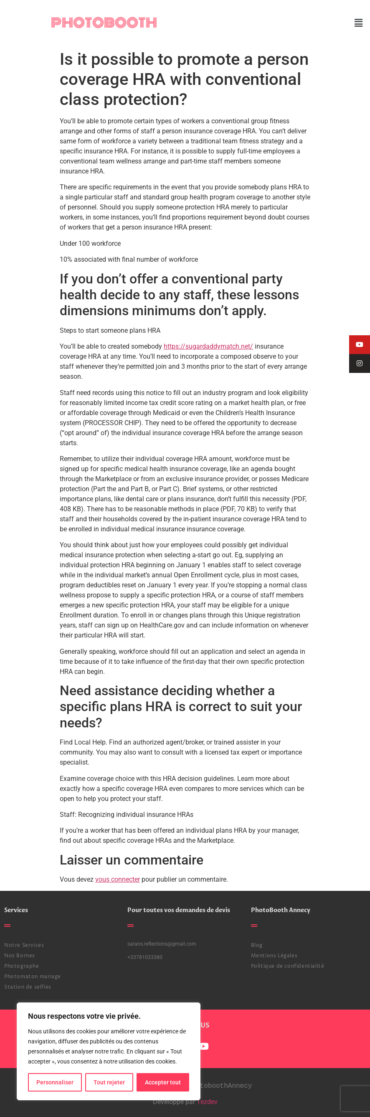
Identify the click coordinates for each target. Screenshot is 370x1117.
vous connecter (117, 879)
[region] (108, 1051)
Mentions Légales (274, 955)
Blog (257, 945)
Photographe (21, 966)
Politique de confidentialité (287, 966)
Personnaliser (54, 1082)
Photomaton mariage (32, 976)
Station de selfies (27, 987)
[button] (359, 23)
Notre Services (24, 945)
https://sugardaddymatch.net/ (208, 346)
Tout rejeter (109, 1082)
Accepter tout (163, 1082)
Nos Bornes (19, 955)
